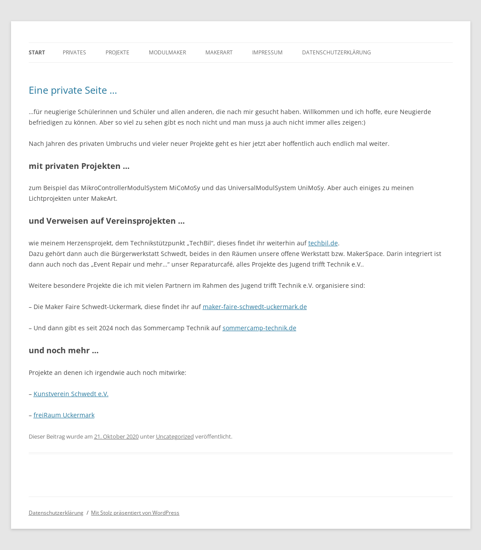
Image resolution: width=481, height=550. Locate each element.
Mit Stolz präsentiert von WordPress (135, 512)
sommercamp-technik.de (259, 328)
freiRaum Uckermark (64, 415)
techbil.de (323, 243)
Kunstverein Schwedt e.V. (71, 394)
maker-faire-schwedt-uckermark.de (255, 306)
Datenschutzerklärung (336, 52)
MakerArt (219, 52)
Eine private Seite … (73, 89)
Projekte (117, 52)
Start (37, 52)
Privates (74, 52)
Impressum (267, 52)
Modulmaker (167, 52)
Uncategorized (175, 436)
